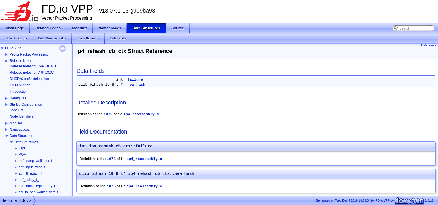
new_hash (136, 85)
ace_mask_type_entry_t (37, 186)
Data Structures (21, 136)
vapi (22, 148)
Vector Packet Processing (29, 54)
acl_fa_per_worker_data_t (38, 192)
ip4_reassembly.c (141, 114)
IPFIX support (20, 85)
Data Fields (429, 45)
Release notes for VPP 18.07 (32, 73)
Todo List (16, 110)
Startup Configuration (26, 104)
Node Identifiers (22, 116)
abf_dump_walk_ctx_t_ (36, 161)
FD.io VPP (13, 48)
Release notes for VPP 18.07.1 (33, 66)
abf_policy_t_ (29, 180)
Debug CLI (18, 98)
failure (135, 79)
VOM (22, 155)
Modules (16, 123)
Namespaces (20, 130)
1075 (111, 186)
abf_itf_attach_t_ (31, 173)
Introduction (19, 91)
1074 (111, 159)
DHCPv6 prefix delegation (29, 79)
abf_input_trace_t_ (33, 167)
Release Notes (21, 61)
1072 (108, 114)
